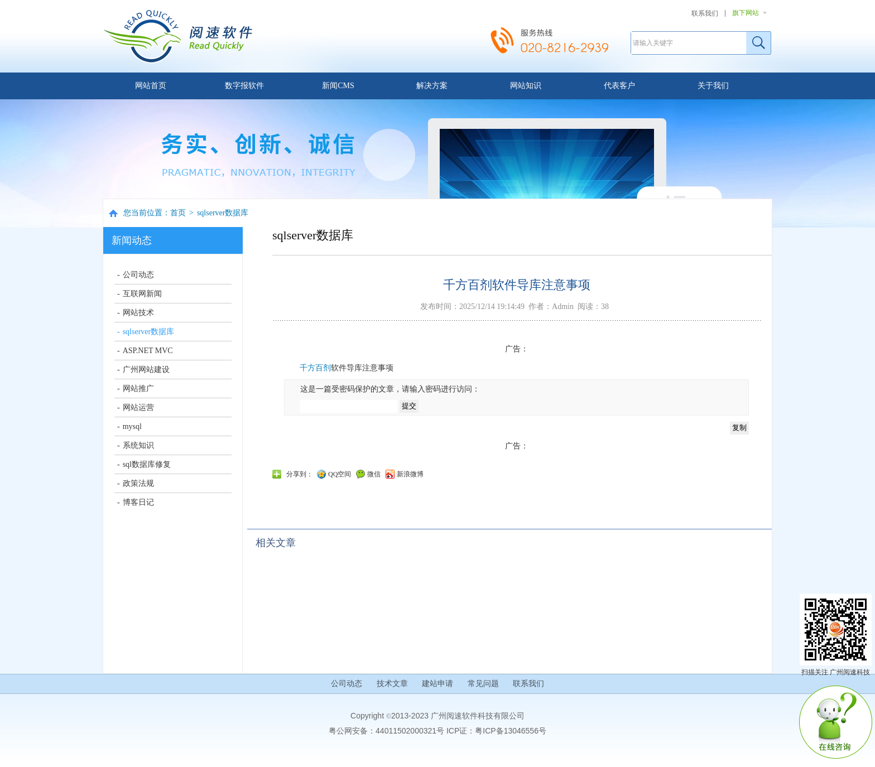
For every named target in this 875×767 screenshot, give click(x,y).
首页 (178, 213)
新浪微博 (410, 474)
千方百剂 (315, 368)
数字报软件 (244, 85)
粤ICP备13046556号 (510, 730)
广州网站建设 (146, 369)
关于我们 (713, 85)
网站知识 (525, 85)
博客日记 (138, 502)
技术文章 (392, 683)
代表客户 (619, 85)
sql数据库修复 (147, 464)
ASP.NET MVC (148, 350)
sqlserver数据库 (223, 213)
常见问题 (483, 683)
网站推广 (138, 388)
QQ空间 (339, 474)
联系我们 (704, 13)
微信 (374, 474)
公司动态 (138, 275)
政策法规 (138, 483)
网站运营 (138, 407)
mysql (132, 426)
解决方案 (432, 85)
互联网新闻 (142, 294)
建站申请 (437, 683)
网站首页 (150, 85)
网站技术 (138, 312)
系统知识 (138, 445)
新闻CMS (338, 85)
